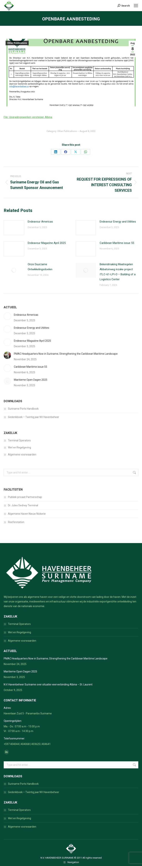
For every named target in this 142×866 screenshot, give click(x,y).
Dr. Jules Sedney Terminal (23, 505)
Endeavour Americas (40, 221)
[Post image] (14, 227)
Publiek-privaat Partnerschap (25, 497)
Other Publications (17, 43)
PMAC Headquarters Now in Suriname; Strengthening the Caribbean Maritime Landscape (66, 353)
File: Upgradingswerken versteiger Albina (28, 117)
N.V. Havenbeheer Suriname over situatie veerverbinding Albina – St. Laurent (48, 684)
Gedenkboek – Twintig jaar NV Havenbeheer (33, 417)
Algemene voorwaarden (22, 454)
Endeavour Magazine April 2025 (47, 243)
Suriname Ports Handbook (23, 408)
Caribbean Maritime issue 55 (117, 243)
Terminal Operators (19, 440)
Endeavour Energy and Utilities (118, 221)
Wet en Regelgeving (19, 447)
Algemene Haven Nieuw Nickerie (27, 513)
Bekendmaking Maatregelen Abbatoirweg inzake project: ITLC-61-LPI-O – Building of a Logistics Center (118, 272)
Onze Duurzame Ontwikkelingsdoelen (40, 267)
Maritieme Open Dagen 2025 (30, 379)
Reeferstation (16, 522)
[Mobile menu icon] (135, 5)
